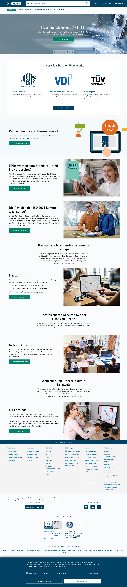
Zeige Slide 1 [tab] (57, 52)
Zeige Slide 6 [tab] (69, 52)
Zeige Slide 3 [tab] (62, 52)
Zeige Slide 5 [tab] (67, 52)
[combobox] (62, 3)
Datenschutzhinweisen (40, 566)
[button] (107, 3)
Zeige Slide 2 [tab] (60, 52)
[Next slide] (73, 52)
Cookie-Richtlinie (60, 566)
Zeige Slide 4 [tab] (64, 52)
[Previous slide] (54, 52)
